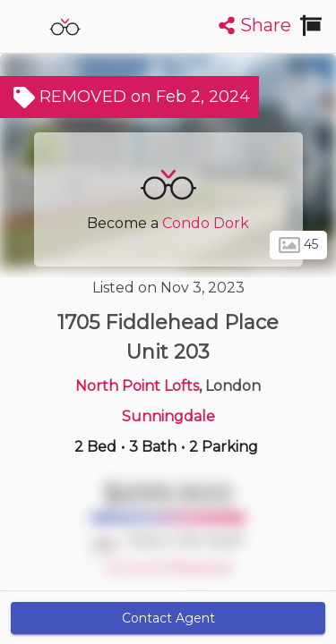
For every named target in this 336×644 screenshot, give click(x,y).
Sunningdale (168, 416)
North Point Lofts (137, 385)
